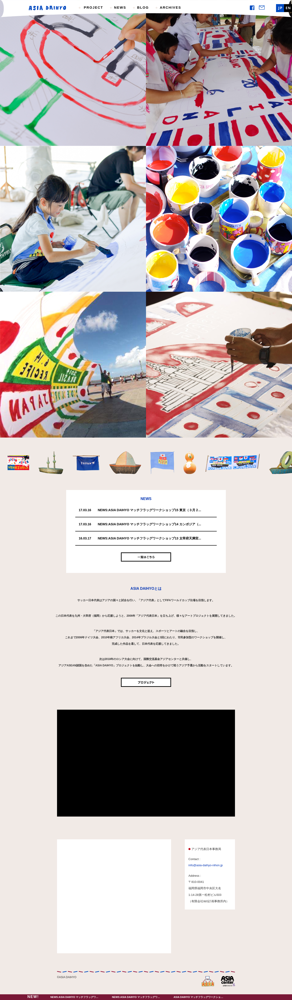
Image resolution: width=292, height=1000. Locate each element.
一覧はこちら (146, 557)
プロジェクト (146, 682)
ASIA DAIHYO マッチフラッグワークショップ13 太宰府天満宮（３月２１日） (218, 997)
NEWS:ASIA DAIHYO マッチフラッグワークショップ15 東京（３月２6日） (93, 997)
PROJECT (93, 7)
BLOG (143, 7)
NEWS (120, 7)
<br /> (146, 763)
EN (288, 8)
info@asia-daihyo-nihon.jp (205, 865)
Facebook (252, 7)
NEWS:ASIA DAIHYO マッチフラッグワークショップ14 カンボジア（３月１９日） (159, 997)
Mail (262, 7)
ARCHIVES (170, 7)
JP (280, 8)
